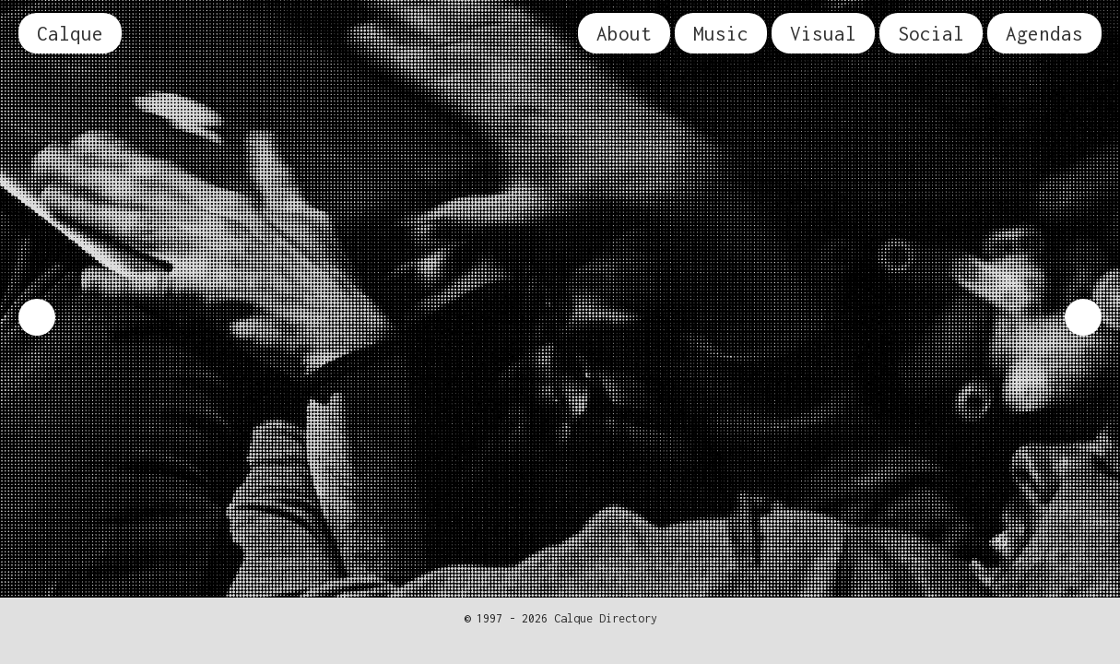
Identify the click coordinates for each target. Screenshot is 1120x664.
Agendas (1044, 33)
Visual (823, 33)
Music (721, 33)
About (624, 33)
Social (931, 33)
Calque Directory (605, 618)
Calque (70, 33)
